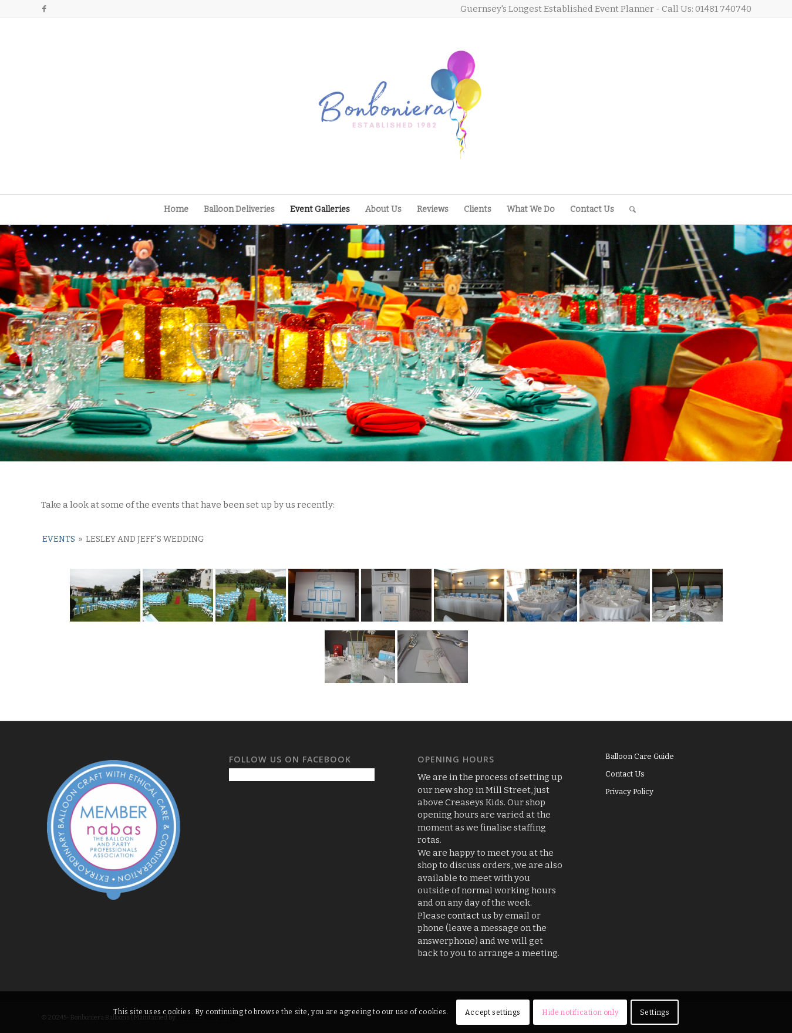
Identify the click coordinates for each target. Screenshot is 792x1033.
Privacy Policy (629, 791)
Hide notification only (580, 1012)
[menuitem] (176, 209)
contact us (469, 915)
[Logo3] (396, 106)
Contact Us (625, 773)
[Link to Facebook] (44, 9)
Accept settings (493, 1012)
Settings (655, 1012)
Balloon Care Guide (639, 756)
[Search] (629, 209)
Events (58, 539)
